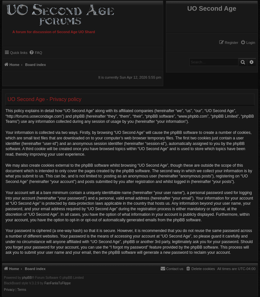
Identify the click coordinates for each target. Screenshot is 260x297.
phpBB (27, 277)
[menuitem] (247, 42)
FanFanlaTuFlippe (57, 283)
